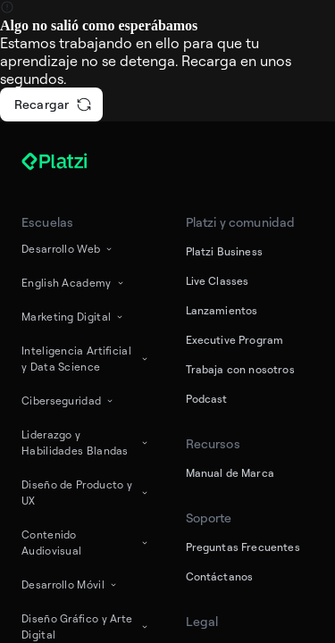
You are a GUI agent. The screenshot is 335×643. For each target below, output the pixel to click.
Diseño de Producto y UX (85, 492)
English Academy (73, 282)
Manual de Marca (230, 473)
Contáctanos (220, 576)
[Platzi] (75, 161)
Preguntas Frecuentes (243, 547)
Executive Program (235, 340)
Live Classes (217, 281)
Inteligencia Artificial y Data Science (85, 358)
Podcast (207, 398)
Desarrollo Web (67, 248)
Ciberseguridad (68, 400)
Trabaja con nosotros (240, 369)
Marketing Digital (73, 316)
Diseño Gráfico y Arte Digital (85, 626)
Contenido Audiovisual (85, 542)
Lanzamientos (222, 310)
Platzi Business (224, 251)
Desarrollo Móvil (70, 584)
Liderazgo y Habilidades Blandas (85, 442)
